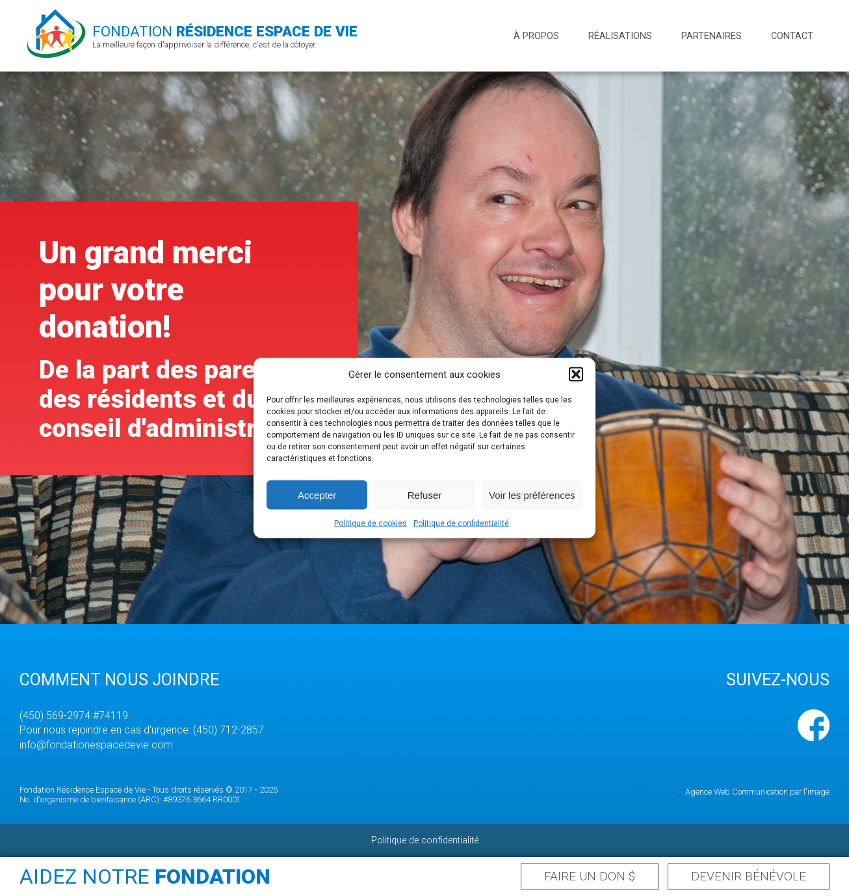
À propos (536, 36)
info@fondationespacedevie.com (96, 745)
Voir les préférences (532, 494)
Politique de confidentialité (461, 523)
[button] (575, 374)
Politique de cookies (370, 523)
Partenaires (711, 36)
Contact (792, 36)
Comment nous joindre (119, 679)
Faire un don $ (589, 876)
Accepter (317, 494)
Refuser (425, 494)
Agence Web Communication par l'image (757, 792)
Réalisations (620, 36)
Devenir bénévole (748, 876)
